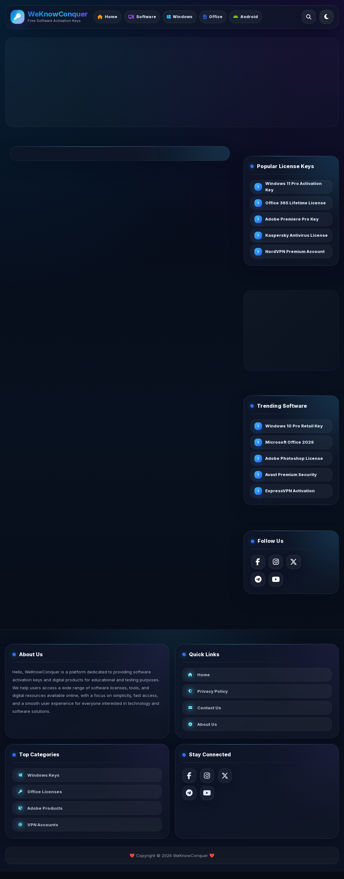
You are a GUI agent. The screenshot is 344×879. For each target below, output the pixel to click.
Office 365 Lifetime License (287, 203)
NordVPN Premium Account (296, 252)
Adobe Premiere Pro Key (293, 219)
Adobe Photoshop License (295, 460)
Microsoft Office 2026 (290, 443)
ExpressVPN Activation (291, 492)
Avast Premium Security (292, 476)
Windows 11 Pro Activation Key (294, 187)
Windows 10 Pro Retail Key (295, 427)
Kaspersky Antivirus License (288, 236)
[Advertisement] (172, 82)
